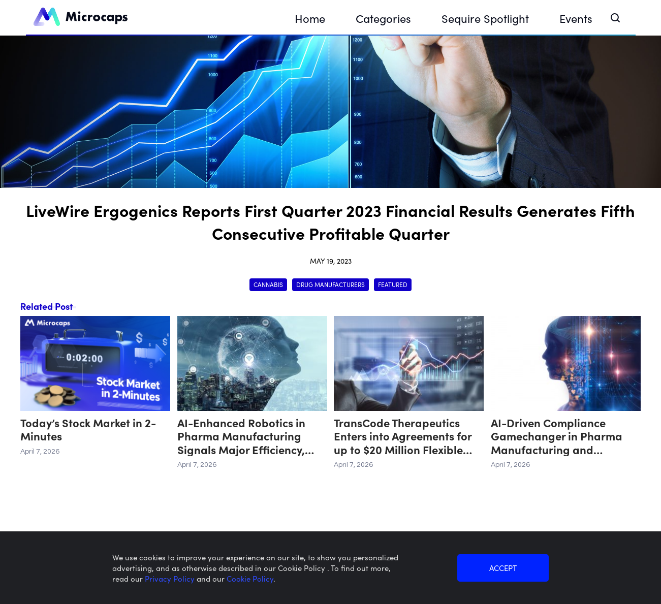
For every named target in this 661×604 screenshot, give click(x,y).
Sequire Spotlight (485, 18)
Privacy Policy (171, 578)
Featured (392, 284)
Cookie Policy (250, 578)
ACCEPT (503, 567)
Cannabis (268, 284)
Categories (383, 18)
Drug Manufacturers (330, 284)
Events (575, 18)
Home (310, 18)
